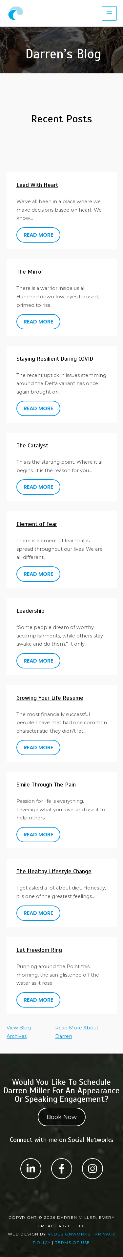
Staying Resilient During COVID (54, 358)
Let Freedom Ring (39, 949)
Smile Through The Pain (46, 784)
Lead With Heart (37, 184)
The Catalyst (32, 445)
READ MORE (38, 235)
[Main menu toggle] (109, 13)
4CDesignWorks (69, 1234)
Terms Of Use (72, 1242)
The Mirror (29, 271)
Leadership (30, 610)
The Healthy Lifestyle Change (54, 871)
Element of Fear (36, 524)
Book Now (62, 1117)
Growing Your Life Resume (49, 697)
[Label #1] (30, 1168)
